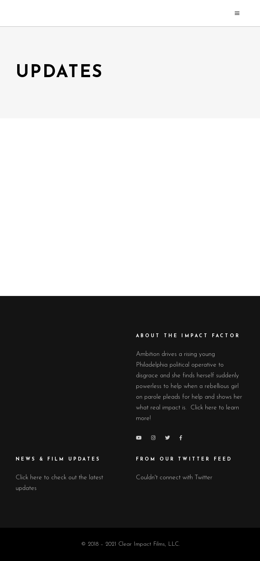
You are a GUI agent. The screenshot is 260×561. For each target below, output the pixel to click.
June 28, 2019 (191, 236)
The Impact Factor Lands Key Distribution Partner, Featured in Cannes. (71, 164)
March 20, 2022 (70, 235)
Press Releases (60, 222)
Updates (93, 222)
